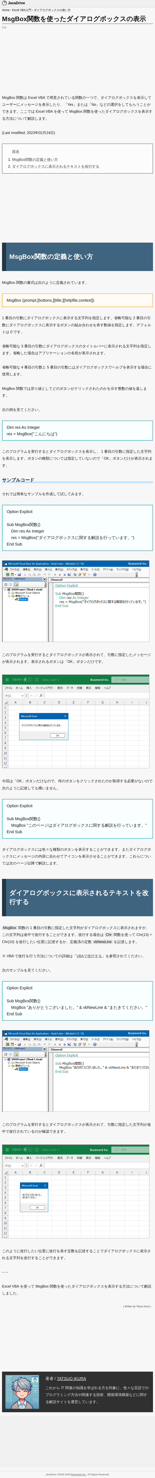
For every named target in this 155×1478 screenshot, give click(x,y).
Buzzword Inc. (78, 1474)
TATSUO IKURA (71, 1378)
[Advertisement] (77, 58)
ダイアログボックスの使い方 (52, 10)
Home (5, 10)
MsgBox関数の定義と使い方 (35, 160)
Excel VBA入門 (21, 10)
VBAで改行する (89, 956)
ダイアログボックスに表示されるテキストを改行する (55, 166)
